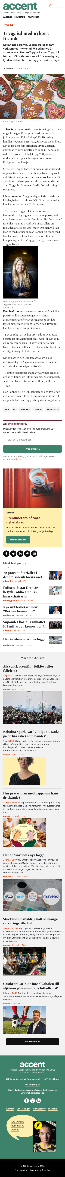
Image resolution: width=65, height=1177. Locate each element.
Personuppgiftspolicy (40, 1169)
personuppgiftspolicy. (13, 459)
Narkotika (19, 16)
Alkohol (7, 16)
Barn (6, 409)
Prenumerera (18, 539)
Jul (14, 409)
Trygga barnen (52, 409)
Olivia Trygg (25, 409)
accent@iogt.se (32, 1083)
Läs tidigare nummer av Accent (17, 1124)
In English (53, 1107)
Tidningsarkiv (39, 1107)
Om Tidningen (23, 1107)
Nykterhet (33, 16)
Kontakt (10, 1107)
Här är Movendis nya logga (24, 854)
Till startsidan (32, 1040)
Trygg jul (38, 409)
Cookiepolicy (21, 1169)
